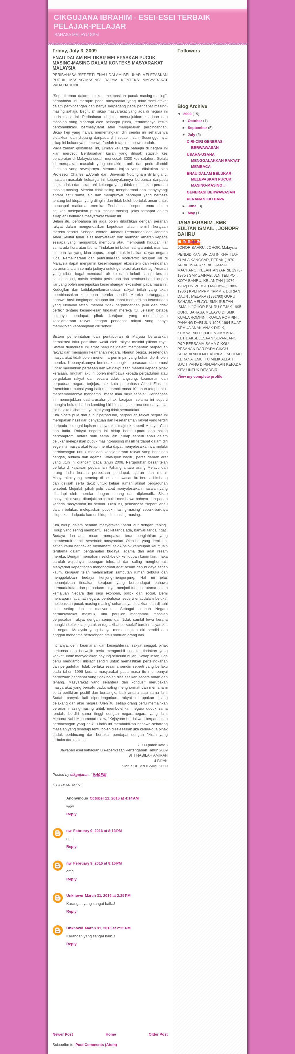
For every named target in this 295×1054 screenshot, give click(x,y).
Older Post (158, 1034)
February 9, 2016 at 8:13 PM (97, 831)
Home (111, 1034)
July (192, 134)
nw (69, 831)
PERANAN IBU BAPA (205, 199)
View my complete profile (200, 376)
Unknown (74, 895)
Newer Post (63, 1034)
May (192, 213)
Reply (71, 814)
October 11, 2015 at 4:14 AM (114, 798)
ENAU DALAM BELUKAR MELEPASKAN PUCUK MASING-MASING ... (209, 179)
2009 (188, 114)
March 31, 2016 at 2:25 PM (108, 895)
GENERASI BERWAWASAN (211, 192)
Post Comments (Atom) (96, 1044)
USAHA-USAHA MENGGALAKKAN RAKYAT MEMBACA (213, 160)
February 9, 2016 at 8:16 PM (97, 863)
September (198, 128)
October (195, 121)
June (192, 206)
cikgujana (192, 242)
